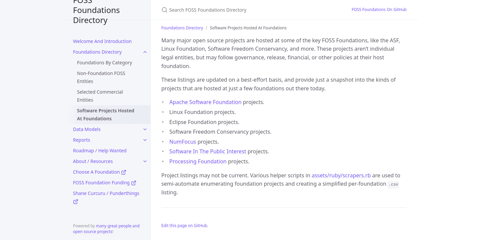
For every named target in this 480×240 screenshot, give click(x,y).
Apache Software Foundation (205, 102)
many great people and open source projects (106, 228)
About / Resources (93, 161)
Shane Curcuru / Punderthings (106, 197)
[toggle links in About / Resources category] (145, 161)
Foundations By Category (104, 62)
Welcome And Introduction (102, 41)
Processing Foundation (198, 161)
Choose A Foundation (99, 172)
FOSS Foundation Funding (104, 182)
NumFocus (182, 141)
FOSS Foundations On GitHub (379, 9)
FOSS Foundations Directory (96, 10)
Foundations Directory (97, 52)
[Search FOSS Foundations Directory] (240, 10)
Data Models (87, 129)
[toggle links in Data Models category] (145, 129)
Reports (81, 140)
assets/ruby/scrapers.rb (341, 175)
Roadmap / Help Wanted (100, 150)
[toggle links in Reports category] (145, 140)
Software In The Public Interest (207, 151)
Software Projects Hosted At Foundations (105, 114)
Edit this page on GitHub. (184, 225)
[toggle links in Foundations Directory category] (145, 52)
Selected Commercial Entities (100, 96)
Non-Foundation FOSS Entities (101, 77)
